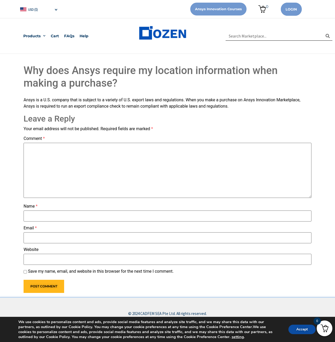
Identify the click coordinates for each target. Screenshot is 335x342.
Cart (55, 36)
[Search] (327, 35)
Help (84, 36)
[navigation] (38, 9)
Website (31, 250)
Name (31, 206)
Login (291, 9)
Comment (34, 138)
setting (238, 336)
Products (34, 36)
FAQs (69, 36)
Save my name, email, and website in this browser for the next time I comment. (101, 271)
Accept (302, 329)
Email (30, 228)
